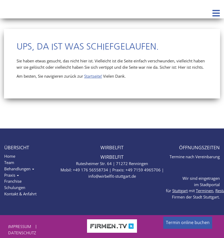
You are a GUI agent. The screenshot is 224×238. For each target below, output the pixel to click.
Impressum (19, 227)
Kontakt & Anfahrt (20, 193)
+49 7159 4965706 (143, 169)
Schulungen (14, 187)
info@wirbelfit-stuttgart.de (112, 176)
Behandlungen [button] (19, 168)
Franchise (13, 181)
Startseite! (93, 76)
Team (9, 162)
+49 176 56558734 (90, 169)
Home (9, 156)
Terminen (204, 190)
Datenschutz (22, 233)
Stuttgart (180, 190)
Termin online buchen (188, 222)
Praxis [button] (11, 175)
